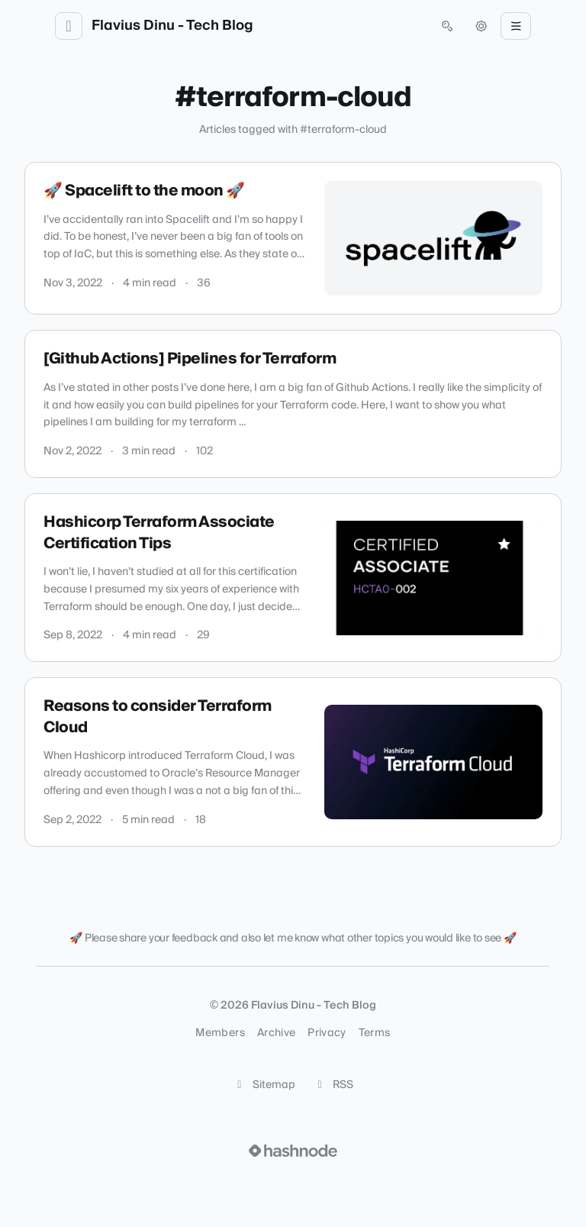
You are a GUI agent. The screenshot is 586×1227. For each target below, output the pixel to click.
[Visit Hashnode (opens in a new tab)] (293, 1150)
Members (219, 1033)
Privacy (326, 1033)
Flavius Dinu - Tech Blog (172, 26)
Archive (276, 1033)
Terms (375, 1033)
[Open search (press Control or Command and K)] (447, 26)
